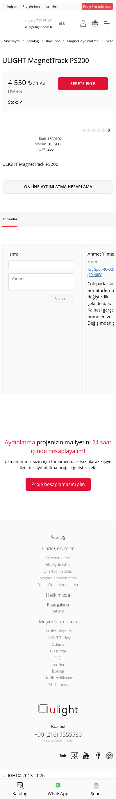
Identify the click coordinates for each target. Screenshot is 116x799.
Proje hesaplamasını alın (58, 484)
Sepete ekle (82, 83)
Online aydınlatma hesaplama (58, 186)
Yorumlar (9, 219)
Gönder (61, 298)
